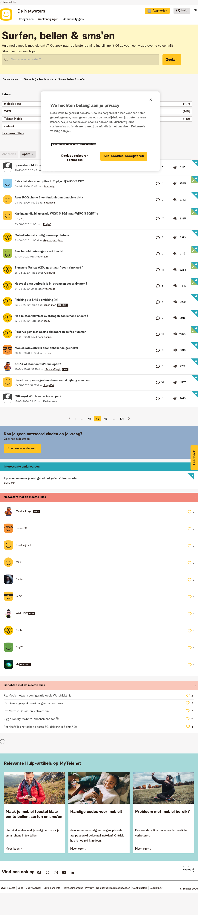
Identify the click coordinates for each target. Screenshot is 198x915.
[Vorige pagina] (71, 418)
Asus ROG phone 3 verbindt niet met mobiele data (49, 197)
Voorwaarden (33, 888)
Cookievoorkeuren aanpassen (113, 888)
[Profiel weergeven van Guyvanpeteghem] (53, 240)
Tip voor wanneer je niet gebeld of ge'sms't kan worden (41, 478)
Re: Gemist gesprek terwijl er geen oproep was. (34, 703)
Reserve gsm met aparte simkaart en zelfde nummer (50, 332)
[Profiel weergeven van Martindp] (49, 186)
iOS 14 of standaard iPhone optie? (38, 364)
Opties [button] (26, 154)
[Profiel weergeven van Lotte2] (47, 353)
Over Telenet (8, 888)
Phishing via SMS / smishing (34, 300)
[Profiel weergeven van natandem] (50, 202)
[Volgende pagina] (127, 418)
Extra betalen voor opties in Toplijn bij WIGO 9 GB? (49, 181)
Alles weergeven (99, 498)
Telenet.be (9, 2)
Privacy (89, 888)
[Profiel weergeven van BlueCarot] (9, 483)
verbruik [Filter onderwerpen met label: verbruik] (9, 126)
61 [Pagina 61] (89, 418)
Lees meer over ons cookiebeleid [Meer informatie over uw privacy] (73, 144)
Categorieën (25, 19)
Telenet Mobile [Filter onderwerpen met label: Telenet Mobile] (13, 118)
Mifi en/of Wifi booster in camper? (38, 396)
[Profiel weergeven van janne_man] (50, 305)
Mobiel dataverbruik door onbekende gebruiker (46, 348)
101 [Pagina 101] (122, 418)
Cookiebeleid (139, 888)
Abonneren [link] (9, 154)
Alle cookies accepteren (123, 156)
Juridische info (52, 888)
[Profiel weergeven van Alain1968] (49, 273)
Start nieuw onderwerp (22, 448)
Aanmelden (160, 10)
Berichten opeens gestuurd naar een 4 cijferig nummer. (52, 380)
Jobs (20, 888)
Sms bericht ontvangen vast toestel (39, 251)
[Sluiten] (151, 100)
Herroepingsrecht (73, 888)
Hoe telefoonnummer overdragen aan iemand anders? (51, 316)
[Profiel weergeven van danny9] (48, 337)
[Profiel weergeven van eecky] (47, 321)
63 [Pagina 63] (105, 418)
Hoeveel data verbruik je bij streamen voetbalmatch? (51, 283)
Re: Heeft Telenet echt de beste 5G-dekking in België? (39, 727)
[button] (194, 457)
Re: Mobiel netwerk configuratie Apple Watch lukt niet (38, 695)
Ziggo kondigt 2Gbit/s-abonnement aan (30, 719)
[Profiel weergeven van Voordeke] (49, 289)
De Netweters (31, 11)
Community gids (73, 19)
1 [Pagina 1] (75, 418)
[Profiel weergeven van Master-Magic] (53, 369)
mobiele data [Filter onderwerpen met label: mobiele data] (12, 103)
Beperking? (156, 888)
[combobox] (80, 59)
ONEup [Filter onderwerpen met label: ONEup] (138, 118)
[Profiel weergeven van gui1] (46, 256)
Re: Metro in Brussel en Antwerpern (26, 711)
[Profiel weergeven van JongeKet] (48, 385)
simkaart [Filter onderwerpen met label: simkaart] (139, 103)
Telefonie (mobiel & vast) (38, 79)
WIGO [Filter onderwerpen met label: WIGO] (8, 111)
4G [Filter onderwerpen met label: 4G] (135, 111)
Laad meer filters (13, 133)
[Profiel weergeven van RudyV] (47, 224)
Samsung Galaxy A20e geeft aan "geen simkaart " (49, 267)
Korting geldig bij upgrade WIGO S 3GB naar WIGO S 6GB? (55, 213)
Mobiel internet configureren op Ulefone (42, 235)
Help (184, 10)
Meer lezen (12, 848)
